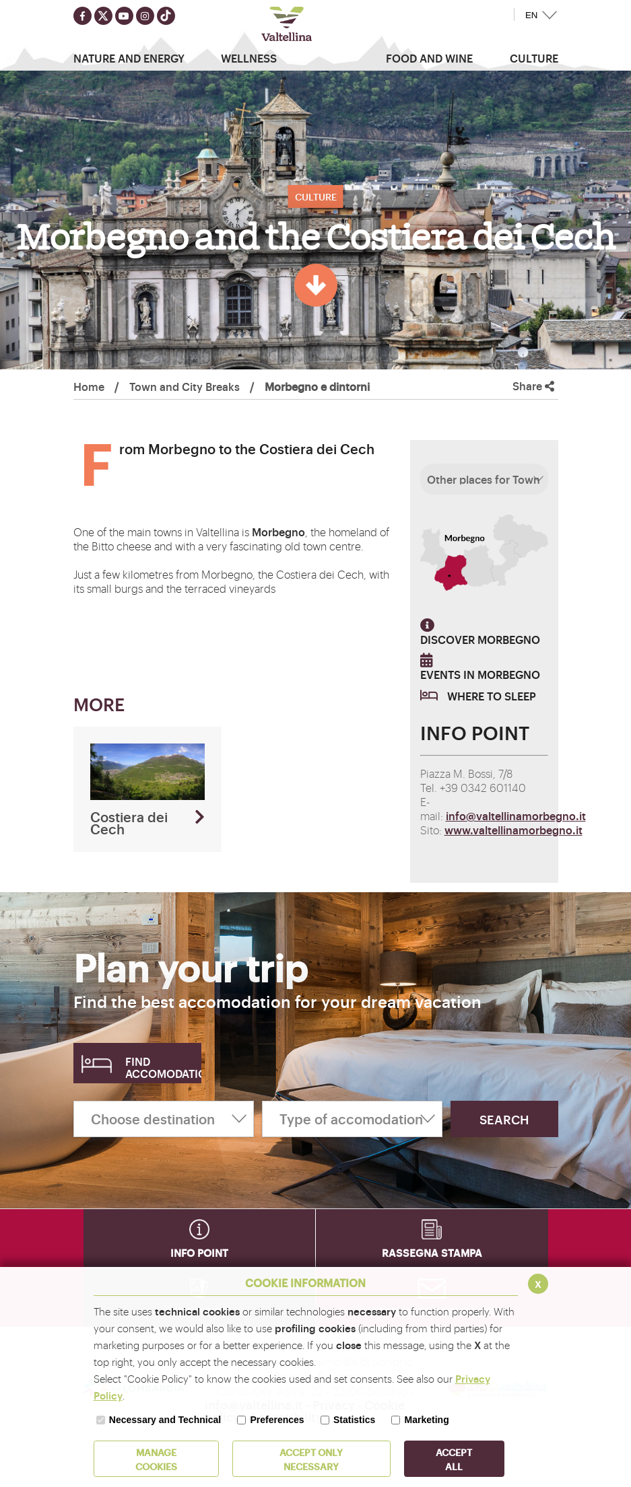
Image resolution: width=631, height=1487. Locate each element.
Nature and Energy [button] (129, 57)
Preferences (277, 1419)
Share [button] (533, 385)
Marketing (427, 1419)
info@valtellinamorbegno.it (516, 815)
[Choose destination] (163, 1119)
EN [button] (531, 15)
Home (88, 386)
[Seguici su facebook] (82, 16)
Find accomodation (163, 1067)
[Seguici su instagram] (145, 16)
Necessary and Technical (165, 1419)
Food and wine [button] (429, 57)
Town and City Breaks (184, 386)
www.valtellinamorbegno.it (513, 829)
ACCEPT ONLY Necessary (311, 1458)
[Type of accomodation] (352, 1119)
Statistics (354, 1419)
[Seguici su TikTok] (166, 16)
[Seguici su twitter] (103, 16)
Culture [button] (534, 57)
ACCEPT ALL (454, 1458)
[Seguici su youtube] (124, 16)
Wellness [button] (249, 57)
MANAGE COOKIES (156, 1458)
